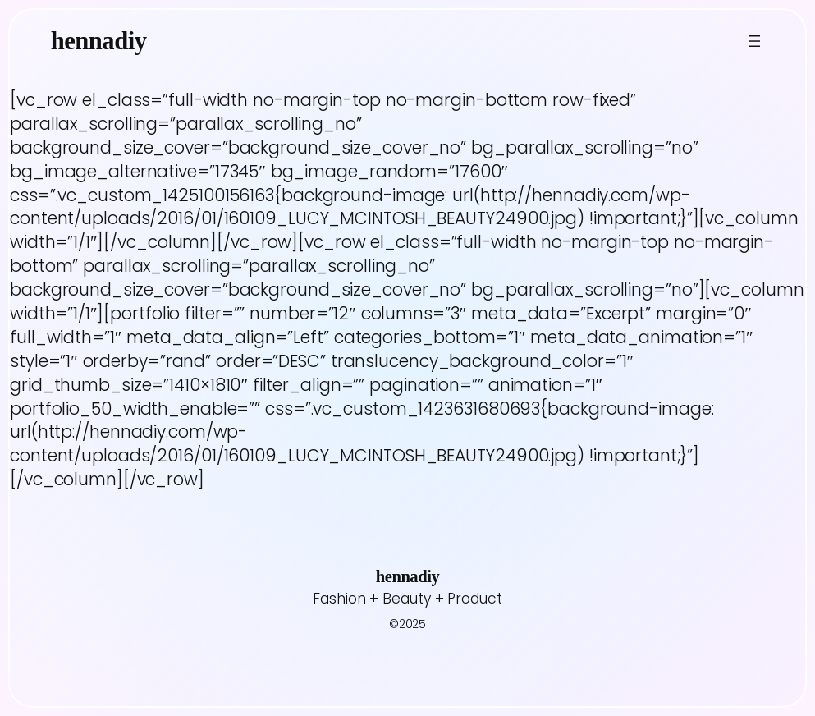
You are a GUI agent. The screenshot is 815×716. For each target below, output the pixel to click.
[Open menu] (754, 41)
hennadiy (99, 41)
